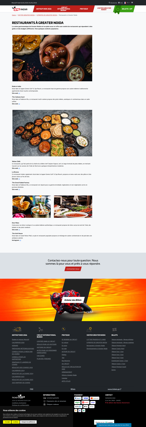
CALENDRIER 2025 (18, 377)
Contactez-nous (73, 269)
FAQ (31, 389)
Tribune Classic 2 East (118, 364)
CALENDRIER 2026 (18, 342)
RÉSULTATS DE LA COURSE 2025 (22, 380)
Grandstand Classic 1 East (120, 361)
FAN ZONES (41, 356)
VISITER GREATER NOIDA (104, 9)
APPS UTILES (66, 381)
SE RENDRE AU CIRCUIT (69, 339)
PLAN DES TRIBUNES (44, 359)
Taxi (63, 358)
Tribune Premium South (119, 367)
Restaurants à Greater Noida (96, 345)
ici (19, 93)
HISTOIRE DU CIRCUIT (44, 347)
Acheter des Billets (73, 299)
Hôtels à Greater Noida (69, 375)
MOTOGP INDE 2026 (44, 9)
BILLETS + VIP (123, 8)
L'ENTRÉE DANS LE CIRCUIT (46, 341)
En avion (64, 345)
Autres (114, 370)
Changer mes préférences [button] (28, 422)
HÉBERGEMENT (67, 372)
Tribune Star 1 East (118, 352)
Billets (73, 389)
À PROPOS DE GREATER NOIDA (47, 15)
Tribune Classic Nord (118, 348)
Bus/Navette (66, 361)
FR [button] (126, 3)
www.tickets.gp (114, 389)
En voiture (65, 342)
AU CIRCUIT (65, 364)
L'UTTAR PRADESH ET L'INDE (96, 339)
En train (64, 348)
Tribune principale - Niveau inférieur (122, 339)
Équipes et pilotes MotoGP (20, 339)
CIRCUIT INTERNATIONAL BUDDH (64, 8)
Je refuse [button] (15, 422)
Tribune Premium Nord (118, 345)
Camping (64, 378)
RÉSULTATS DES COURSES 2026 (22, 367)
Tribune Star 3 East (118, 358)
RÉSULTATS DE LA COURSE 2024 (22, 373)
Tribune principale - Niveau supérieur (123, 342)
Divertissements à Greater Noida (97, 348)
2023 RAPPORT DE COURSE (21, 383)
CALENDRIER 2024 (18, 370)
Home (14, 15)
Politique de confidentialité (20, 405)
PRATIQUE (84, 9)
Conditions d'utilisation (19, 403)
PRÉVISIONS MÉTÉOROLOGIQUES (23, 348)
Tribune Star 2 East (118, 355)
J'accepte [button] (7, 422)
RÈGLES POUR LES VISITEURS (46, 344)
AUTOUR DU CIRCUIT (68, 352)
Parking (64, 355)
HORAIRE (15, 345)
